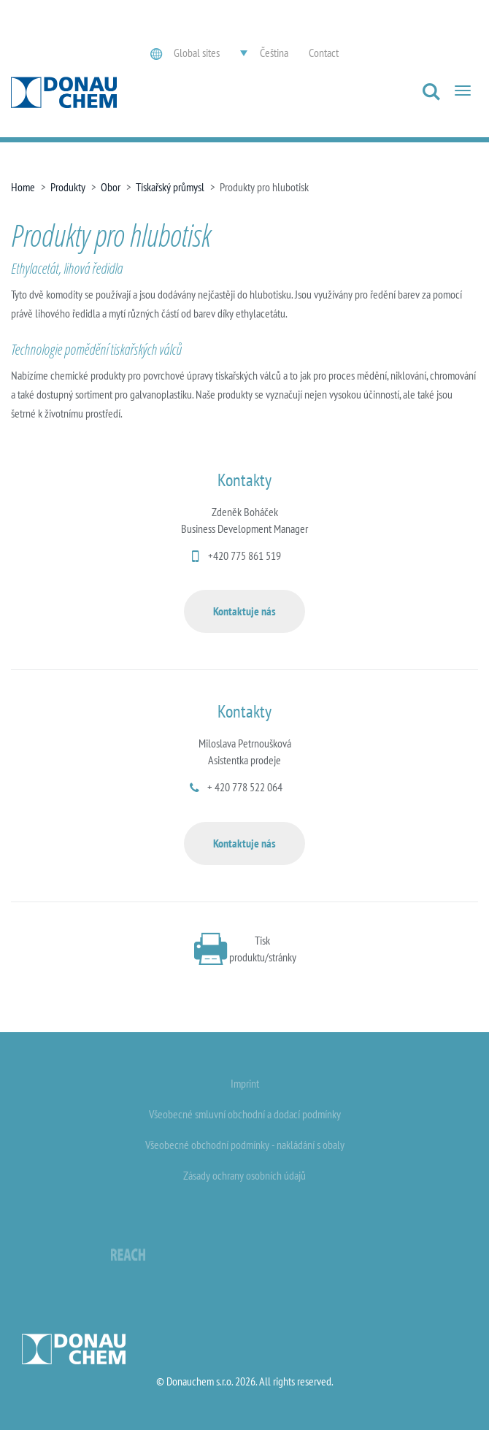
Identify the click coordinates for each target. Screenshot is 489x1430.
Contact (324, 52)
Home (23, 187)
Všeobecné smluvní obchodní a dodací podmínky (245, 1114)
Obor (110, 187)
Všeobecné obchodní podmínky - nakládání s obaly (244, 1144)
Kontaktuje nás (244, 611)
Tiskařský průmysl (170, 187)
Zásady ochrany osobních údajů (244, 1175)
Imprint (245, 1083)
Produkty (67, 187)
